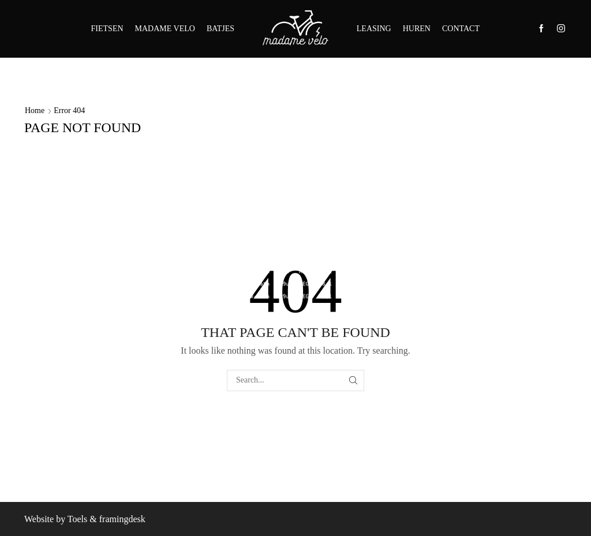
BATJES (220, 28)
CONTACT (461, 28)
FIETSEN (107, 28)
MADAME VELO (165, 28)
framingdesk (122, 519)
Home (34, 110)
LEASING (374, 28)
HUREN (417, 28)
